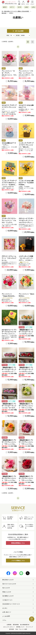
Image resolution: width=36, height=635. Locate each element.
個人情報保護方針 (24, 624)
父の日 (19, 7)
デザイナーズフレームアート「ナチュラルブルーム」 (9, 258)
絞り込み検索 (18, 31)
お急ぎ (26, 7)
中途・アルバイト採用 (21, 629)
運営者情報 (16, 624)
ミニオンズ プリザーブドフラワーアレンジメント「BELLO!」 (26, 145)
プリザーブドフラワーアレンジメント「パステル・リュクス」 (9, 220)
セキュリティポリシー (9, 627)
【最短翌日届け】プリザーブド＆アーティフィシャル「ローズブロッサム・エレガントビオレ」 (9, 408)
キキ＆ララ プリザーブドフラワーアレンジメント (9, 107)
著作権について (20, 627)
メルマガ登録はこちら (18, 560)
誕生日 (5, 7)
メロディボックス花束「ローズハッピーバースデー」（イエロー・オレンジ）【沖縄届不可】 (26, 260)
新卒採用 (11, 629)
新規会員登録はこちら (18, 543)
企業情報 (9, 624)
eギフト (12, 7)
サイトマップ (29, 627)
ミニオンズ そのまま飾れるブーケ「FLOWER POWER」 (26, 182)
